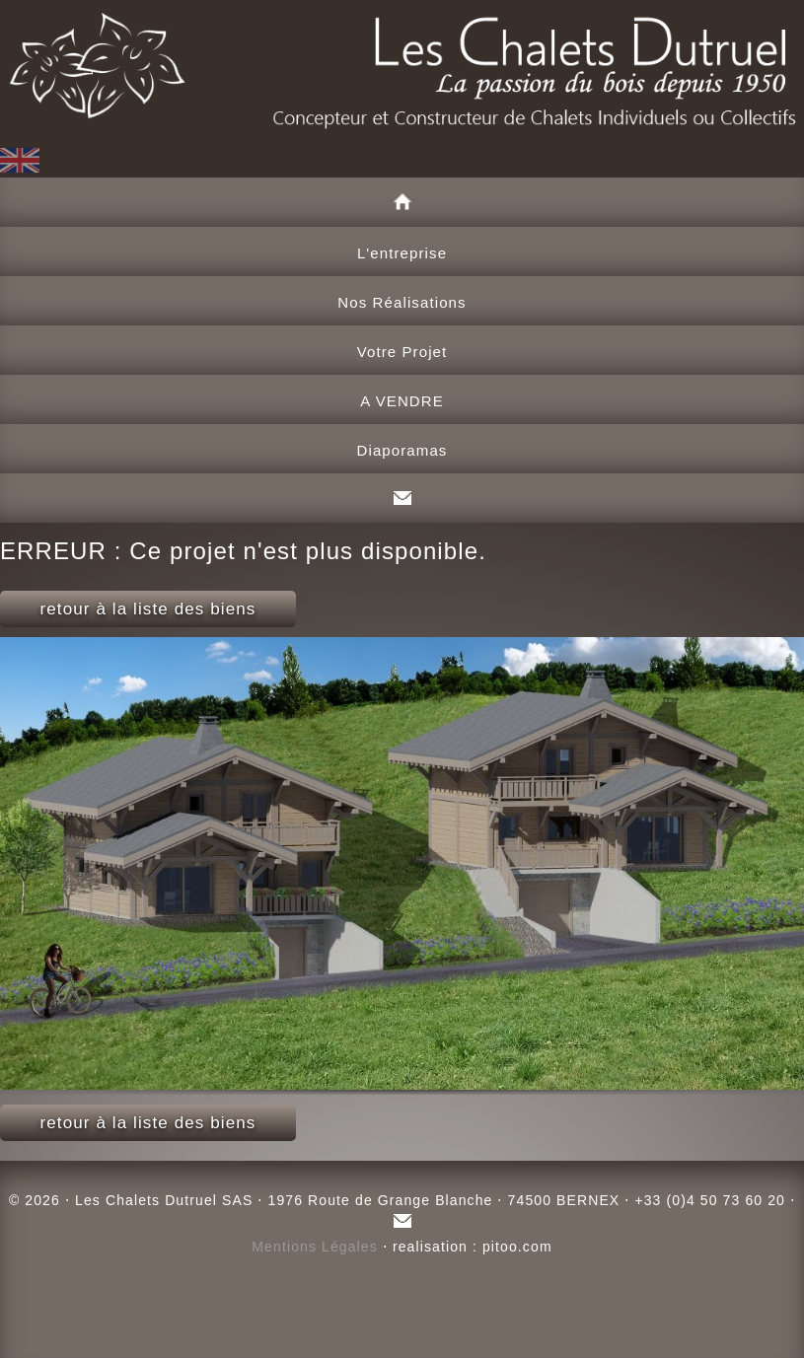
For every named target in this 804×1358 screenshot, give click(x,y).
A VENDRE (402, 401)
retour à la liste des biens (148, 609)
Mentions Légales (315, 1246)
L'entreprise (402, 253)
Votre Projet (402, 351)
